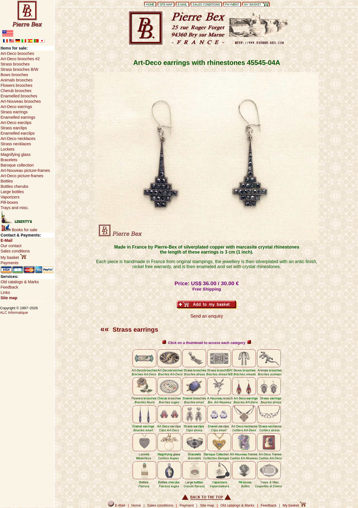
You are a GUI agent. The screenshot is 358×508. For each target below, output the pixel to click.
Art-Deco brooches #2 (20, 59)
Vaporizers (10, 197)
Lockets (8, 149)
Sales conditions (15, 251)
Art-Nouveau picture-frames (25, 170)
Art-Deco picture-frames (22, 176)
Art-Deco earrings (16, 106)
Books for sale (19, 230)
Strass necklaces (16, 144)
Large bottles (12, 191)
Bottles (7, 181)
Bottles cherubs (14, 186)
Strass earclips (14, 128)
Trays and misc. (15, 207)
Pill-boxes (9, 202)
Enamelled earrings (18, 117)
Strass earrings (129, 329)
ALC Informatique (14, 312)
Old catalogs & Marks (20, 282)
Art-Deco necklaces (18, 138)
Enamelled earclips (18, 133)
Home (136, 505)
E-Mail (6, 240)
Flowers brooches (16, 85)
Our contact (11, 246)
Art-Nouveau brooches (21, 101)
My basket (13, 257)
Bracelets (9, 160)
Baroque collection (17, 165)
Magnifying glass (15, 154)
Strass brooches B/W (19, 69)
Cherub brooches (16, 90)
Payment (187, 505)
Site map (9, 298)
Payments (9, 263)
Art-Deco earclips (16, 122)
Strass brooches (15, 64)
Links (5, 292)
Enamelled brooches (19, 96)
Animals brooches (16, 80)
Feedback (9, 287)
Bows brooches (14, 74)
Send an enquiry (206, 316)
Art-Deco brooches (17, 53)
